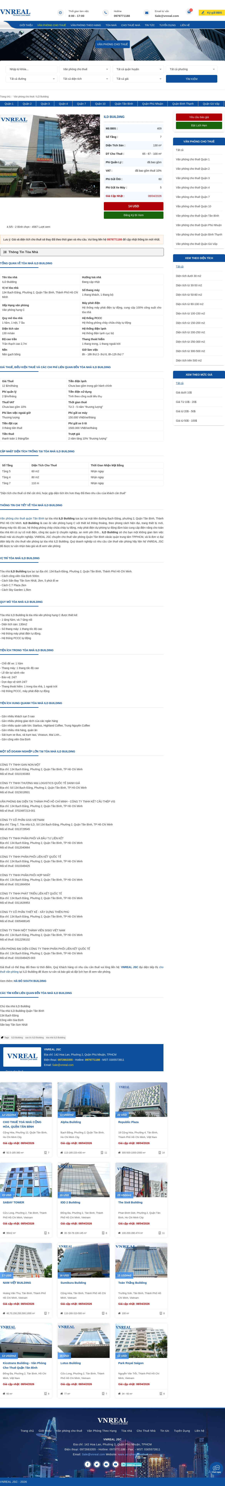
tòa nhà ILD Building (55, 1037)
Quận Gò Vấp (211, 103)
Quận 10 (100, 103)
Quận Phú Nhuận (152, 103)
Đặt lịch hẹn (199, 125)
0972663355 (65, 1059)
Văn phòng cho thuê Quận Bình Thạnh (199, 234)
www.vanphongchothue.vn (135, 1454)
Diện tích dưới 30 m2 (188, 275)
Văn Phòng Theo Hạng (86, 25)
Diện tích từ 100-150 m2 (190, 313)
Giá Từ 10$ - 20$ (186, 401)
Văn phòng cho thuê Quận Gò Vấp (196, 243)
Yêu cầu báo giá (199, 117)
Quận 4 (63, 103)
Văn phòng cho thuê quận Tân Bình (22, 518)
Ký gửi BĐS (214, 12)
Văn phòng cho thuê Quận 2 (193, 168)
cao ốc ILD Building (34, 1037)
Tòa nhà (111, 25)
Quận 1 (9, 103)
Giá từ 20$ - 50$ (186, 411)
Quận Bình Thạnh (183, 103)
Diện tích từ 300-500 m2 (190, 351)
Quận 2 (27, 103)
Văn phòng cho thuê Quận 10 (193, 206)
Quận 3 (45, 103)
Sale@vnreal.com (167, 15)
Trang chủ (7, 25)
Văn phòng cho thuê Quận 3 (193, 178)
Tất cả (179, 149)
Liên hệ (185, 25)
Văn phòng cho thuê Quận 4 (193, 187)
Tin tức (150, 25)
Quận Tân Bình (124, 103)
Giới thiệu (26, 25)
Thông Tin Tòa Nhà (23, 252)
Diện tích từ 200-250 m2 (190, 332)
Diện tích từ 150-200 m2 (190, 322)
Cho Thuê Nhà (130, 25)
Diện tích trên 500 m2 (189, 360)
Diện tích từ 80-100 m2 (189, 304)
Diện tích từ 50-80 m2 (189, 294)
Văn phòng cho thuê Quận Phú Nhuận (199, 225)
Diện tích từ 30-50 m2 (189, 285)
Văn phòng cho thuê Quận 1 (193, 159)
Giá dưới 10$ (184, 392)
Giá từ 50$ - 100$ (186, 420)
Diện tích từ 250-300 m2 (190, 341)
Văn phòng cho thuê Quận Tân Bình (197, 215)
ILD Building (17, 1037)
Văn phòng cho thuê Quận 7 (193, 196)
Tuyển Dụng (167, 25)
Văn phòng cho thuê (51, 25)
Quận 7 (81, 103)
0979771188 (122, 15)
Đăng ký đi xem (133, 215)
